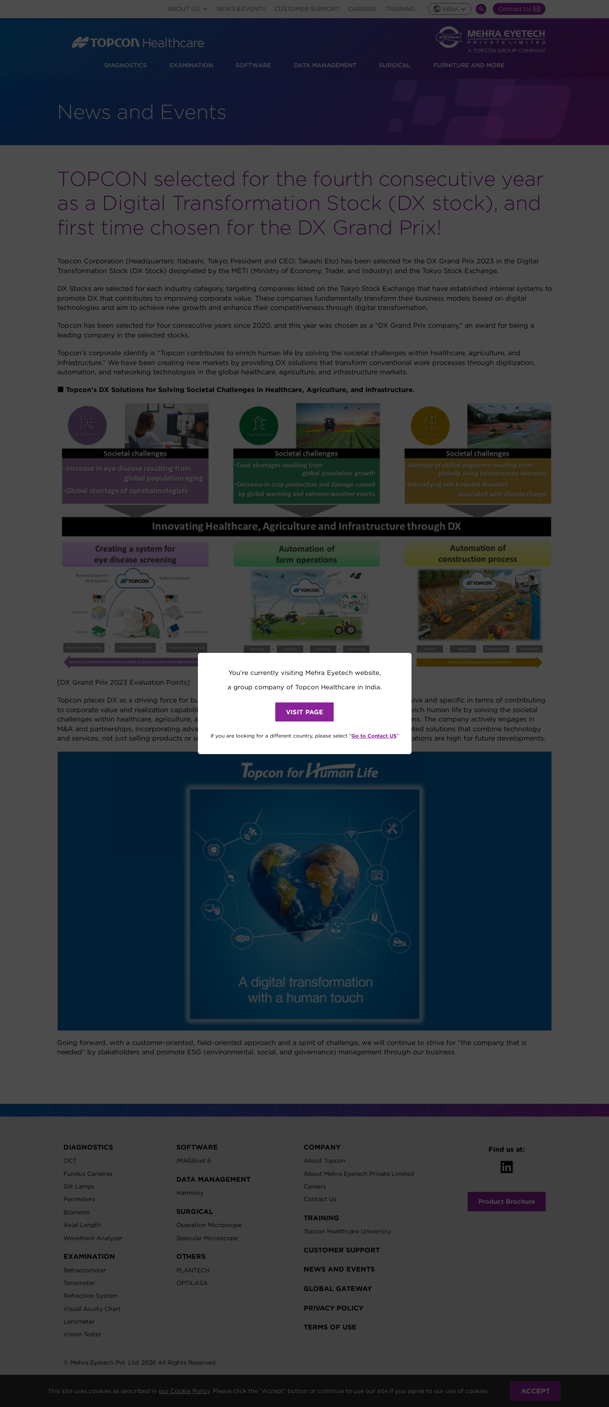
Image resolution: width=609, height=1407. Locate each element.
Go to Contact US (374, 735)
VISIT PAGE (304, 712)
